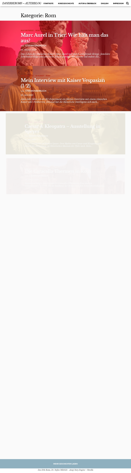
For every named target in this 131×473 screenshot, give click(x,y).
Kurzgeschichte (66, 3)
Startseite (48, 3)
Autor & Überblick (87, 3)
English (104, 3)
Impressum (118, 3)
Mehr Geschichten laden (65, 464)
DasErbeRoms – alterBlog (21, 3)
